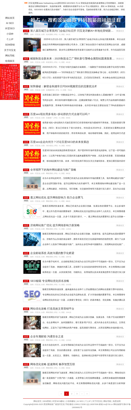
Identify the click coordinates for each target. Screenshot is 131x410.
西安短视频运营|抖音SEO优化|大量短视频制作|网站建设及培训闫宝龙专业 (10, 8)
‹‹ (61, 394)
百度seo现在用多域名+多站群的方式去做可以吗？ (60, 114)
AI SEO (10, 23)
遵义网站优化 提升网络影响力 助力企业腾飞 (56, 197)
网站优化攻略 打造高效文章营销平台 (52, 308)
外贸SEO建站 (58, 401)
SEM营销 (10, 44)
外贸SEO (10, 28)
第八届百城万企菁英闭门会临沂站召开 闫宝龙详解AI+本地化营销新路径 (73, 30)
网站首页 (10, 18)
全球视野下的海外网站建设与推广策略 (53, 169)
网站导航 (10, 55)
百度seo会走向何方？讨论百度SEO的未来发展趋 (59, 141)
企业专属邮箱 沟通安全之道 (46, 336)
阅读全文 (120, 31)
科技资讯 (49, 62)
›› (87, 394)
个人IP (9, 39)
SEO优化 (49, 146)
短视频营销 (50, 90)
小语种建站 (70, 401)
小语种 (9, 34)
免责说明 (117, 401)
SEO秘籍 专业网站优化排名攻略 (49, 280)
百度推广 (49, 118)
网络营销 (49, 173)
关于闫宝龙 (10, 50)
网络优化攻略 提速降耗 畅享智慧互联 (52, 364)
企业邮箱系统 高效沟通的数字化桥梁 (52, 253)
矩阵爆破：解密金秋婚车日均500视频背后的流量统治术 (63, 86)
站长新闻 (49, 34)
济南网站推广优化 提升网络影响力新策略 (55, 225)
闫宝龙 (37, 34)
